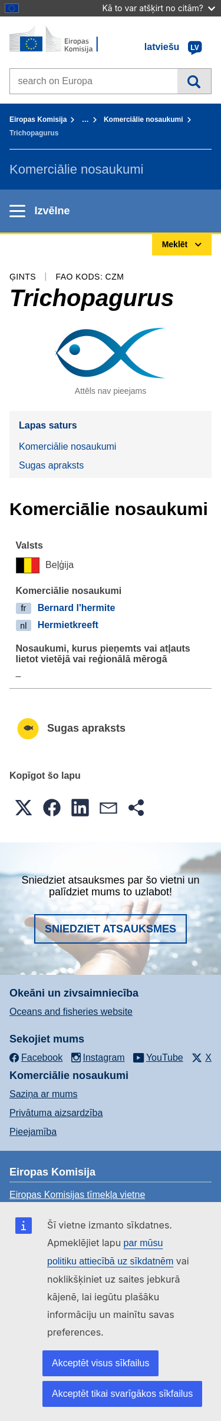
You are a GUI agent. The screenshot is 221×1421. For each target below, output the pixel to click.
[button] (23, 807)
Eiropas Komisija (38, 119)
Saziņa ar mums (43, 1094)
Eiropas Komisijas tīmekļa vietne (77, 1195)
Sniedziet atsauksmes (110, 929)
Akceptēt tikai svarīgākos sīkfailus (122, 1394)
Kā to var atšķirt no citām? (158, 8)
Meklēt (194, 81)
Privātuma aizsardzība (56, 1113)
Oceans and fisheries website (71, 1012)
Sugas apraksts (51, 465)
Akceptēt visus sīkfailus (100, 1363)
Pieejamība (33, 1132)
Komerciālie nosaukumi (143, 119)
